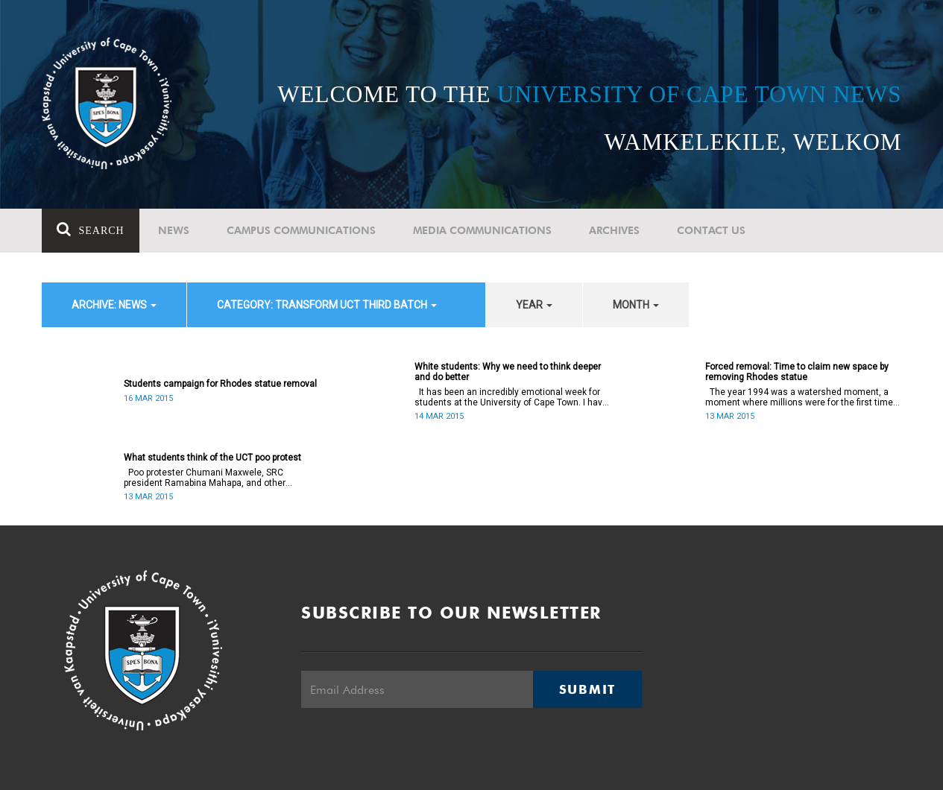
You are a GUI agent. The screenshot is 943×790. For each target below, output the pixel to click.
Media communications (482, 230)
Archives (614, 230)
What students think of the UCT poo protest (212, 457)
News (173, 230)
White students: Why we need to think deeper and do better (507, 371)
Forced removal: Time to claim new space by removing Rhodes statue (797, 371)
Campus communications (301, 230)
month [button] (636, 305)
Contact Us (711, 230)
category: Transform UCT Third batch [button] (327, 305)
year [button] (534, 305)
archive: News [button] (114, 305)
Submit (587, 689)
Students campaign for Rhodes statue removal (220, 384)
